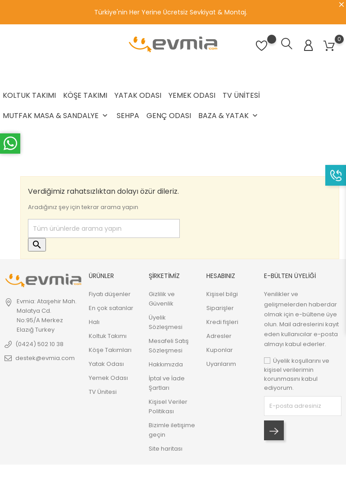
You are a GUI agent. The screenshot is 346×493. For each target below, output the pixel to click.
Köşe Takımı (85, 95)
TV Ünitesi (241, 95)
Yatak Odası (137, 95)
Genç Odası (168, 115)
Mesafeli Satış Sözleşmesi (169, 346)
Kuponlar (219, 350)
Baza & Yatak (229, 115)
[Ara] (104, 228)
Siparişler (220, 308)
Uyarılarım (221, 364)
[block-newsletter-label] (302, 406)
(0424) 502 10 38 (39, 344)
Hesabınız (220, 275)
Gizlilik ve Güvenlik (162, 299)
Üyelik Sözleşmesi (165, 322)
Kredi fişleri (222, 322)
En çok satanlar (111, 308)
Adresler (219, 336)
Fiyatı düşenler (110, 294)
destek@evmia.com (45, 358)
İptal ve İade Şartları (167, 383)
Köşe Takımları (110, 350)
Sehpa (128, 115)
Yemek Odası (191, 95)
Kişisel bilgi (222, 294)
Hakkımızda (166, 364)
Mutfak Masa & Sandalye (56, 115)
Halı (94, 322)
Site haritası (165, 448)
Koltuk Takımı (29, 95)
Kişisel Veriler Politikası (168, 406)
